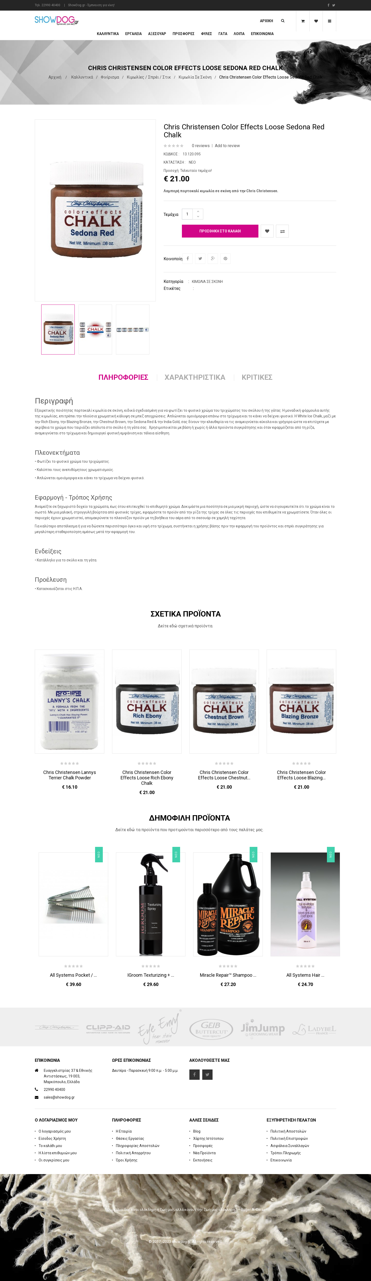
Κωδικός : (171, 154)
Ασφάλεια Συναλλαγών (290, 1146)
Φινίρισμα (110, 77)
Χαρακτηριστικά (195, 377)
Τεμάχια (171, 214)
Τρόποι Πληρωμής (286, 1153)
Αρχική (266, 21)
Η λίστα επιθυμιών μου (58, 1153)
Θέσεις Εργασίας (130, 1138)
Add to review (227, 145)
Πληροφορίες (123, 377)
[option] (58, 330)
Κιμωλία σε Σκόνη (195, 77)
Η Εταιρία (124, 1131)
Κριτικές (257, 377)
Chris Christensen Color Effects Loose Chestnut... (224, 775)
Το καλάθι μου (50, 1146)
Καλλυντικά (108, 34)
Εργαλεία (133, 34)
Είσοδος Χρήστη (52, 1138)
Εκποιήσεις (203, 1160)
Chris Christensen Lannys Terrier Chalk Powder (69, 775)
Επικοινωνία (262, 34)
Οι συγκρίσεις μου (54, 1160)
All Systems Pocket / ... (73, 975)
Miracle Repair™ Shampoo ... (228, 975)
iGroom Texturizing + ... (150, 975)
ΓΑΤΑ (222, 34)
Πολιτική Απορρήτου (133, 1153)
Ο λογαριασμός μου (55, 1131)
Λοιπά (239, 34)
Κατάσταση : (174, 162)
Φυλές (206, 34)
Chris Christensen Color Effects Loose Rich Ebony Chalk (147, 778)
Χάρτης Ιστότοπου (208, 1138)
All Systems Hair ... (305, 975)
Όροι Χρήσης (127, 1160)
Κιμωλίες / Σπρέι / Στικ (149, 77)
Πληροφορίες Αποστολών (137, 1146)
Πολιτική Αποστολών (288, 1131)
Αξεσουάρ (157, 34)
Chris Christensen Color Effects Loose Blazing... (301, 775)
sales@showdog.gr (59, 1097)
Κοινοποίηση (173, 258)
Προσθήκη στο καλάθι (220, 231)
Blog (196, 1131)
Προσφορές (203, 1146)
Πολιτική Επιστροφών (289, 1138)
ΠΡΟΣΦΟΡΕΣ (184, 34)
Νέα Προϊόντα (204, 1153)
